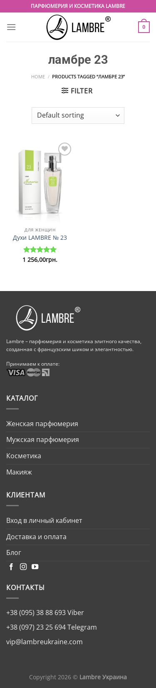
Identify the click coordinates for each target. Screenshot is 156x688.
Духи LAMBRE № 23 (40, 237)
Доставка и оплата (36, 536)
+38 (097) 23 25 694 (36, 627)
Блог (13, 552)
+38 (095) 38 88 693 (36, 612)
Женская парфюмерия (42, 423)
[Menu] (11, 27)
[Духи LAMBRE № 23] (40, 182)
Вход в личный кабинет (44, 520)
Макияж (19, 472)
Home (38, 76)
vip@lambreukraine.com (44, 641)
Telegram (81, 627)
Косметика (23, 455)
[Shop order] (78, 115)
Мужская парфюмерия (42, 439)
